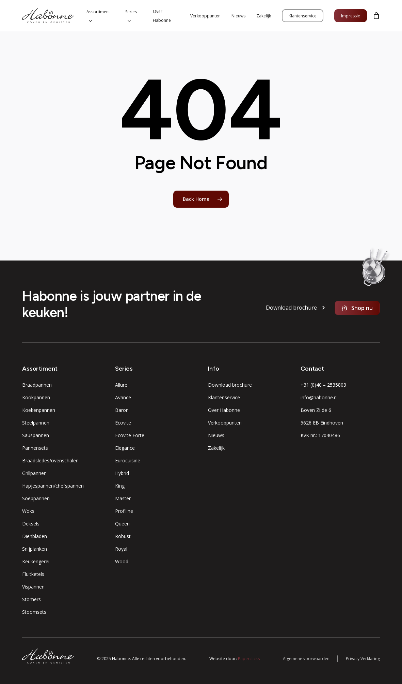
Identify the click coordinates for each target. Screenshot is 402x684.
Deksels (30, 523)
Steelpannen (35, 422)
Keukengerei (35, 561)
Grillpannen (34, 473)
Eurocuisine (127, 460)
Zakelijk (216, 448)
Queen (122, 523)
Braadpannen (37, 385)
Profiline (124, 511)
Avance (123, 397)
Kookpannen (36, 397)
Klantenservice (224, 397)
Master (123, 498)
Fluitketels (33, 574)
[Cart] (376, 15)
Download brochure (230, 385)
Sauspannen (35, 435)
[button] (291, 308)
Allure (121, 385)
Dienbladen (34, 536)
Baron (122, 410)
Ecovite (123, 422)
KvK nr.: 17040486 (320, 435)
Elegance (125, 448)
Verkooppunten (225, 422)
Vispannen (33, 586)
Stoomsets (34, 612)
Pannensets (35, 448)
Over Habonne (224, 410)
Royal (121, 549)
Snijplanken (34, 549)
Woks (28, 511)
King (120, 485)
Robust (123, 536)
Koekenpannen (38, 410)
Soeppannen (36, 498)
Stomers (31, 599)
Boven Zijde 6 (316, 410)
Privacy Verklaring (363, 658)
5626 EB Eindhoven (322, 422)
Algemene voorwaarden (306, 658)
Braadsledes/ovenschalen (50, 460)
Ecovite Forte (129, 435)
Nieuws (216, 435)
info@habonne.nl (319, 397)
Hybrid (122, 473)
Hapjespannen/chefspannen (53, 485)
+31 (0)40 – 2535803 (323, 385)
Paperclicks (249, 658)
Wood (121, 561)
